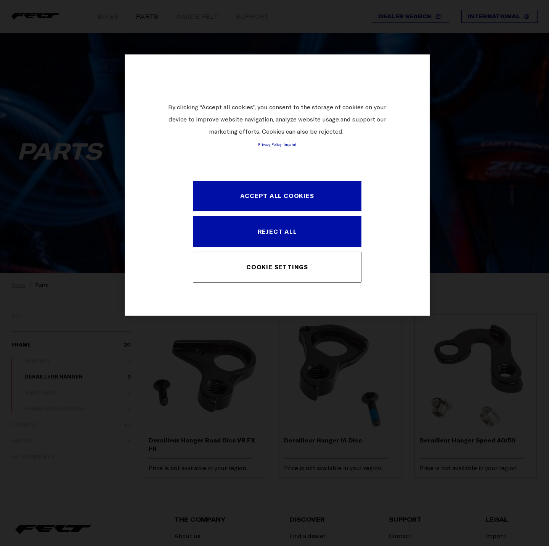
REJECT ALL (277, 231)
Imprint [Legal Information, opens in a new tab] (290, 144)
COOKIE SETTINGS (277, 267)
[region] (277, 184)
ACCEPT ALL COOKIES (277, 196)
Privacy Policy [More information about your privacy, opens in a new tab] (270, 144)
